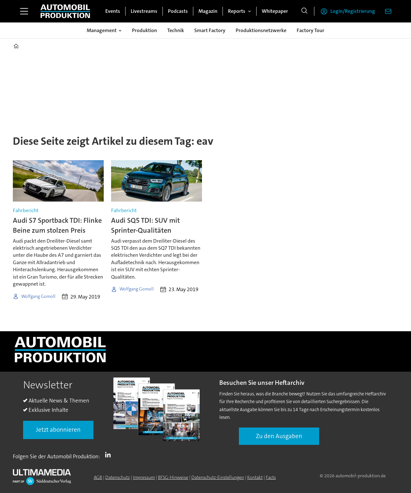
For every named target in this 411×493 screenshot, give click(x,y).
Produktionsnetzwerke (261, 30)
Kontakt (255, 477)
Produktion (144, 30)
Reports (236, 11)
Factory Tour (310, 30)
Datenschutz (117, 477)
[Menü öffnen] (24, 11)
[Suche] (304, 11)
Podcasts (178, 11)
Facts (271, 477)
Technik (175, 30)
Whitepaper (275, 11)
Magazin (207, 11)
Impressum (144, 477)
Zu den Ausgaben (279, 436)
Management (102, 30)
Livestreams (144, 11)
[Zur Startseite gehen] (65, 11)
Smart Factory (209, 30)
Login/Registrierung (352, 11)
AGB (98, 477)
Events (112, 11)
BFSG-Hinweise (173, 477)
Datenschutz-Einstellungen (217, 477)
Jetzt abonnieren (58, 430)
